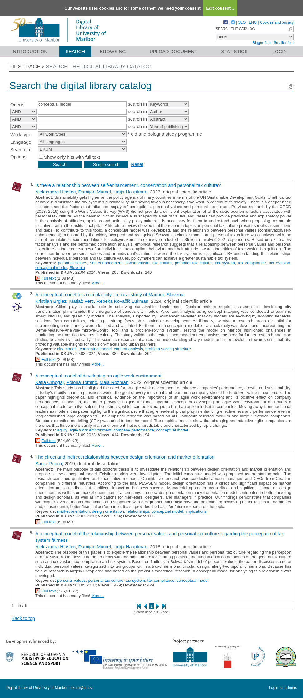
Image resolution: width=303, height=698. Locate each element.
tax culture (162, 263)
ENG (253, 22)
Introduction (29, 51)
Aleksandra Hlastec (55, 191)
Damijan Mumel (94, 191)
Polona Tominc (81, 382)
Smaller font (284, 43)
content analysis (128, 349)
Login (279, 51)
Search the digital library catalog (99, 67)
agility (62, 430)
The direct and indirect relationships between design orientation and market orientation (125, 457)
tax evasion (279, 263)
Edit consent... (220, 8)
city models (67, 349)
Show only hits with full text (72, 157)
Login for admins (283, 688)
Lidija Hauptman (130, 191)
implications (196, 511)
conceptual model (51, 267)
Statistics (234, 51)
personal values (72, 263)
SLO (242, 22)
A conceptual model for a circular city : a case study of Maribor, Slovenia (110, 294)
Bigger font (261, 43)
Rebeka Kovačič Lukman (122, 301)
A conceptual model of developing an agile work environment (98, 375)
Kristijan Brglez (51, 301)
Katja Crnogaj (49, 382)
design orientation (108, 511)
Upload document (173, 51)
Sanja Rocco (48, 463)
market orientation (73, 511)
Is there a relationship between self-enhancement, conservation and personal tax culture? (128, 185)
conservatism (137, 263)
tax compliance (252, 263)
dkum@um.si (81, 688)
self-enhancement (106, 263)
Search (75, 51)
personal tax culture (193, 263)
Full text (49, 278)
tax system (225, 263)
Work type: (21, 134)
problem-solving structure (168, 349)
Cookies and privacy (277, 22)
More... (97, 283)
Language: (21, 142)
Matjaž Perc (81, 301)
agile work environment (91, 430)
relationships (137, 511)
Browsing (113, 51)
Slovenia (77, 267)
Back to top (23, 618)
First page (25, 67)
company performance (134, 430)
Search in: (21, 149)
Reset (137, 164)
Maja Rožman (114, 382)
